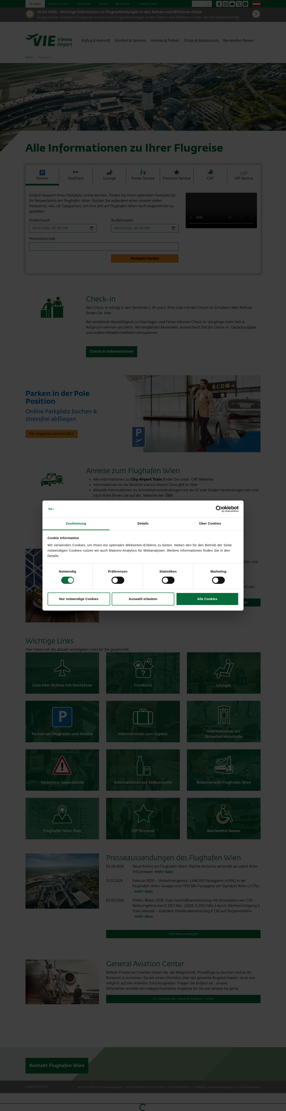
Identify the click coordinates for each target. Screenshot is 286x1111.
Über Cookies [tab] (210, 523)
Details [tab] (143, 523)
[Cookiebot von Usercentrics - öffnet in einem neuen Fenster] (219, 509)
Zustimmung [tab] (76, 523)
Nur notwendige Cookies (79, 599)
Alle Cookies (207, 599)
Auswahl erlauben (143, 599)
